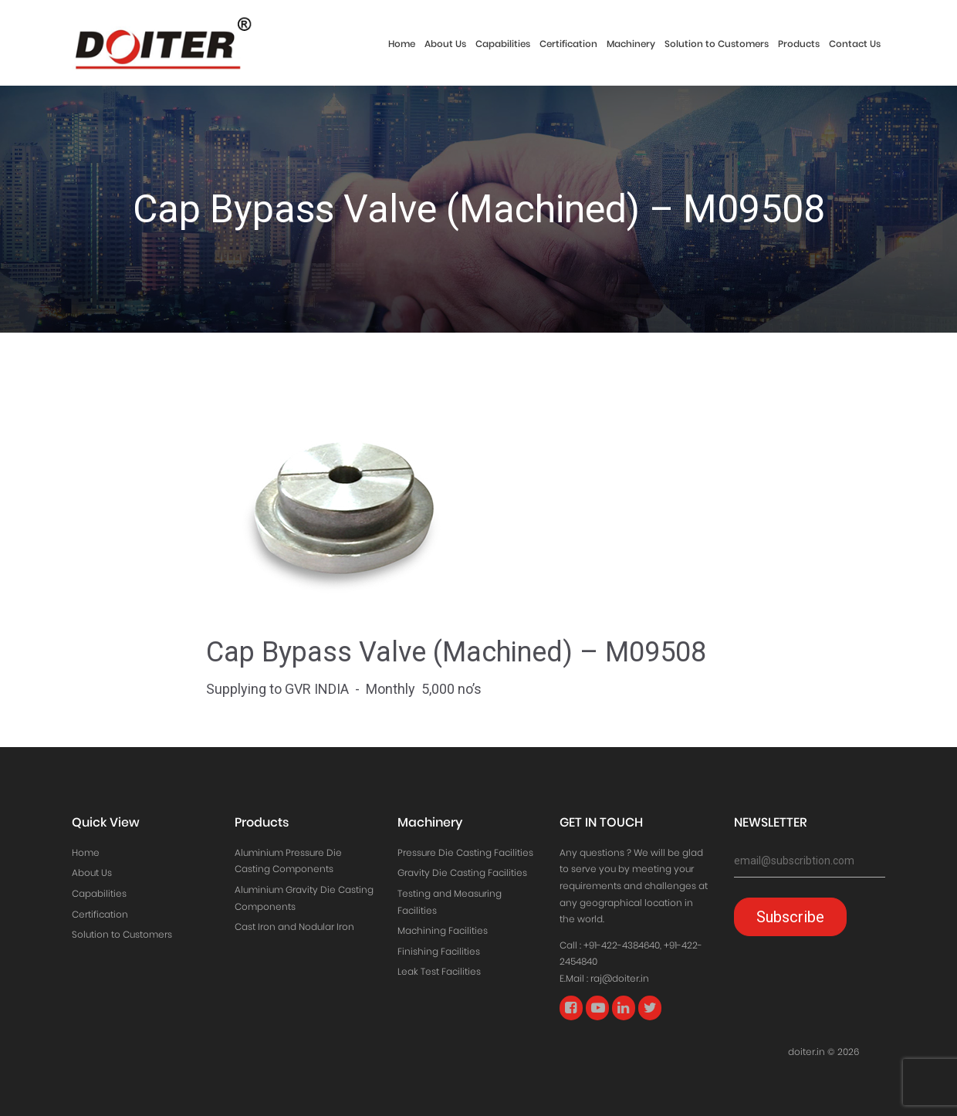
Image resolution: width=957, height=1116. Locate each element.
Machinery (631, 43)
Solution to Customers (716, 43)
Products (799, 43)
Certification (568, 43)
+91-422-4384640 (621, 945)
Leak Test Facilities (439, 971)
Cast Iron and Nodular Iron (294, 926)
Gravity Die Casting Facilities (462, 872)
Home (401, 43)
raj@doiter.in (619, 978)
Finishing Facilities (438, 951)
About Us (445, 43)
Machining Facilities (442, 930)
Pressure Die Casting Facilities (465, 852)
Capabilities (502, 43)
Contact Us (855, 43)
